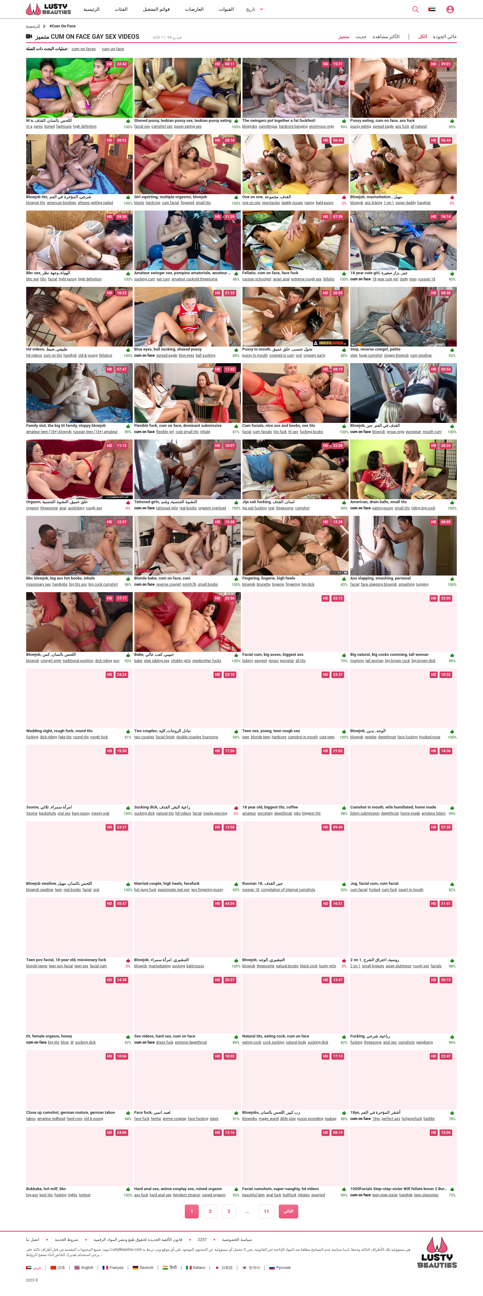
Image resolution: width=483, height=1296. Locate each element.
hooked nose (429, 737)
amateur (249, 813)
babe (138, 661)
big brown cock (397, 661)
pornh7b (189, 584)
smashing (406, 584)
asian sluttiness (399, 966)
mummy (357, 661)
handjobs (59, 584)
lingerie (278, 584)
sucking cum (144, 279)
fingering (293, 584)
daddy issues (292, 203)
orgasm (32, 508)
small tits (203, 203)
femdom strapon (187, 1195)
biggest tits (311, 813)
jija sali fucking (254, 508)
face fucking (407, 737)
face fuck (141, 1119)
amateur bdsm (434, 813)
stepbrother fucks (206, 661)
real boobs (188, 508)
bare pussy (81, 813)
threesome (49, 508)
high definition (84, 126)
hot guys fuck (145, 890)
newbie (370, 737)
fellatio (328, 279)
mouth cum (432, 432)
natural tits (165, 813)
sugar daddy (406, 203)
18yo (376, 1119)
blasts (139, 203)
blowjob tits (35, 203)
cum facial (170, 203)
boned (49, 126)
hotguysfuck (412, 1119)
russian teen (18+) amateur (95, 432)
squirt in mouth (411, 890)
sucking (178, 966)
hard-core (75, 1119)
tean (412, 279)
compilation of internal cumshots (288, 890)
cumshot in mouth (303, 737)
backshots (47, 813)
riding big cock (423, 508)
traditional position (78, 661)
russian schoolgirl (256, 279)
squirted (318, 1195)
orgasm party (314, 355)
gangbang (424, 1042)
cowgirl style (51, 661)
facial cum (98, 966)
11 (266, 1211)
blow (65, 1042)
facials (436, 966)
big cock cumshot (103, 584)
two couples (144, 737)
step (353, 355)
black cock (309, 966)
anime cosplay (174, 1119)
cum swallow (421, 355)
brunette (263, 584)
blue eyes (186, 355)
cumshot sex (162, 126)
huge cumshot (370, 355)
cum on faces (83, 48)
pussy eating (360, 126)
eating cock (252, 1042)
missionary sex (38, 584)
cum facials (262, 432)
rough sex (94, 508)
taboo (31, 1119)
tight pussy (68, 279)
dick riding (103, 661)
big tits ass (78, 584)
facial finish (165, 737)
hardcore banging (293, 126)
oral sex (64, 813)
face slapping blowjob (379, 584)
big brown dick (424, 661)
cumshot (302, 508)
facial (52, 279)
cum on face (113, 48)
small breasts (373, 966)
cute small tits (187, 432)
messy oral (100, 813)
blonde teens (36, 966)
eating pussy (382, 508)
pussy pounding (310, 1119)
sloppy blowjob (396, 355)
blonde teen (260, 737)
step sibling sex (156, 661)
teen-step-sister (385, 1195)
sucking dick (144, 813)
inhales (304, 1195)
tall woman (374, 661)
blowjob (356, 203)
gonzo (274, 661)
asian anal (281, 279)
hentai (156, 1119)
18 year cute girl (385, 279)
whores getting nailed (95, 203)
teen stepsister (426, 1195)
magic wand (269, 1119)
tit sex (293, 432)
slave (214, 1119)
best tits (46, 1195)
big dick (308, 584)
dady (404, 279)
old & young (87, 355)
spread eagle (383, 126)
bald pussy (324, 203)
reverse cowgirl (168, 584)
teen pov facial (61, 966)
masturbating (160, 966)
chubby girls (181, 661)
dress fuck (164, 1042)
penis (38, 126)
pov (117, 661)
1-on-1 (389, 203)
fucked (374, 890)
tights (72, 1195)
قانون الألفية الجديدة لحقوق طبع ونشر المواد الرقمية (138, 1239)
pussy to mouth (255, 355)
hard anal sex (161, 1195)
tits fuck (280, 432)
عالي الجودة (445, 36)
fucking (32, 737)
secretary (265, 813)
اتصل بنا (32, 1239)
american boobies (61, 203)
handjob (424, 203)
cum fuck (389, 890)
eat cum (163, 279)
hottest (85, 1195)
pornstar (287, 661)
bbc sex (32, 279)
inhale (205, 432)
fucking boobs (311, 432)
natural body (296, 1042)
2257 (202, 1239)
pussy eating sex (187, 126)
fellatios (105, 355)
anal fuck (273, 1195)
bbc (43, 279)
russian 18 (427, 279)
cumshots (406, 1042)
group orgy (395, 432)
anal (63, 508)
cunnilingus (268, 126)
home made (410, 813)
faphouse (63, 126)
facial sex (142, 126)
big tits (53, 1042)
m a (29, 126)
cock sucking (273, 1042)
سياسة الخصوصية (237, 1239)
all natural (419, 126)
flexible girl (165, 432)
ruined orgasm (213, 1195)
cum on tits (52, 355)
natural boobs (287, 966)
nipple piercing (215, 813)
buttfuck (289, 1195)
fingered (187, 203)
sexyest (260, 661)
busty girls (327, 966)
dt (72, 1042)
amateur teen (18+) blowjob (48, 432)
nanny (309, 203)
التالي (288, 1211)
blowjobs (249, 126)
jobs (297, 813)
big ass (32, 1195)
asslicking (76, 508)
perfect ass (391, 1119)
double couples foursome (197, 737)
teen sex (81, 966)
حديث (361, 36)
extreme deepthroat (191, 1042)
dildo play (288, 1119)
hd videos (34, 355)
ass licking (373, 203)
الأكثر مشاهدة (386, 36)
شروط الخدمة (66, 1239)
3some (32, 813)
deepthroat (387, 737)
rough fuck (99, 737)
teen (246, 737)
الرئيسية (33, 26)
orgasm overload (212, 508)
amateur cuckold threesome (194, 279)
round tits (81, 737)
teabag (330, 1119)
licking (247, 661)
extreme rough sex (306, 279)
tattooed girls (167, 508)
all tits (301, 661)
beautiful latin (253, 1195)
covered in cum (281, 355)
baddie (429, 1119)
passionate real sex (173, 890)
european (413, 432)
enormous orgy (321, 126)
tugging (422, 584)
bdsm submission (365, 813)
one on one (251, 203)
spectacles (271, 203)
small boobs (208, 584)
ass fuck (402, 126)
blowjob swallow (39, 890)
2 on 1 (355, 966)
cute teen (327, 737)
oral (299, 355)
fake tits (65, 737)
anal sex (390, 1042)
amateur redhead (51, 1119)
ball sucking (206, 355)
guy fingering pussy (207, 890)
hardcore (153, 203)
